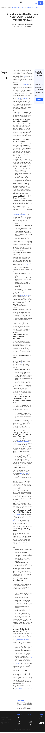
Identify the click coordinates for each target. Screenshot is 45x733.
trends (30, 657)
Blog (19, 721)
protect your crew (28, 328)
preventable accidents (25, 295)
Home (2, 7)
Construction (7, 7)
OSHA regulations (22, 114)
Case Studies (19, 724)
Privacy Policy (30, 718)
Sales (40, 716)
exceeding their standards (21, 688)
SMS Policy (30, 725)
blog (28, 687)
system (18, 663)
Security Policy (31, 722)
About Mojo (19, 718)
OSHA (24, 76)
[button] (21, 2)
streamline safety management (22, 639)
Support (41, 719)
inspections (15, 520)
